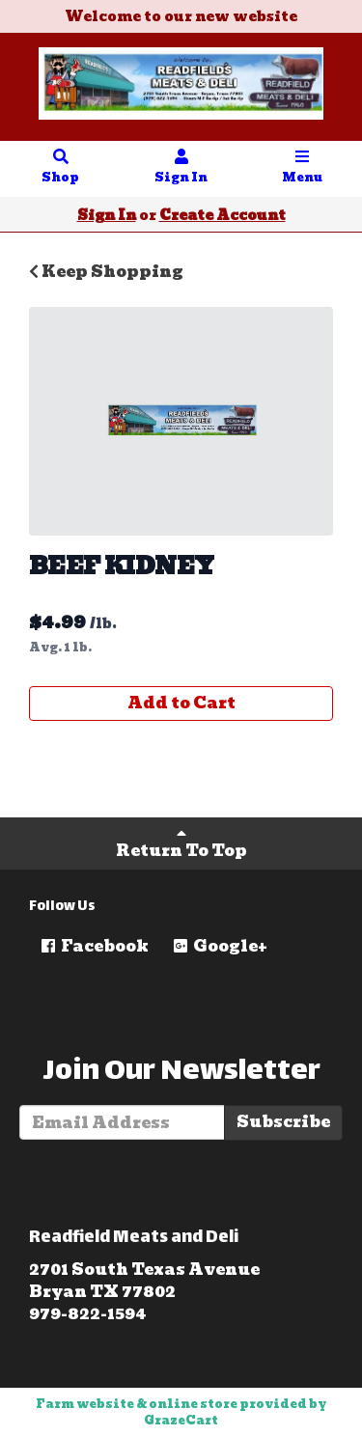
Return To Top (181, 844)
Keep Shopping (106, 272)
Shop (61, 168)
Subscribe (283, 1122)
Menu (302, 168)
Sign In (181, 168)
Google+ (219, 946)
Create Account (222, 215)
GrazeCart (181, 1420)
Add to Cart (181, 703)
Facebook (94, 946)
